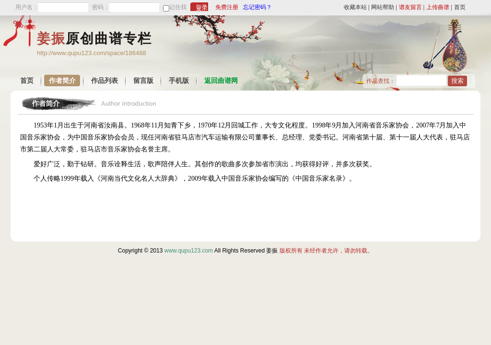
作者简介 (62, 80)
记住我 (178, 7)
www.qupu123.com (188, 250)
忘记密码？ (257, 7)
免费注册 (226, 7)
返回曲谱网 (221, 80)
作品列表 (104, 80)
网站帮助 (382, 7)
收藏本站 (355, 7)
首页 (460, 7)
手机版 (179, 80)
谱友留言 (410, 7)
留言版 (143, 80)
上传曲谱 (437, 7)
